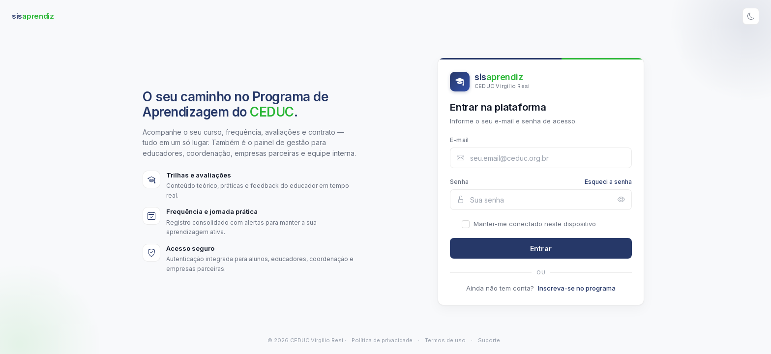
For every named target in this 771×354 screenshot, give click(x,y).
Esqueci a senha (608, 181)
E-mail (459, 140)
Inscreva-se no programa (577, 288)
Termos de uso (445, 340)
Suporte (489, 340)
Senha (459, 181)
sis (33, 16)
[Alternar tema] (750, 16)
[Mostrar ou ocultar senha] (621, 199)
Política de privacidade (382, 340)
